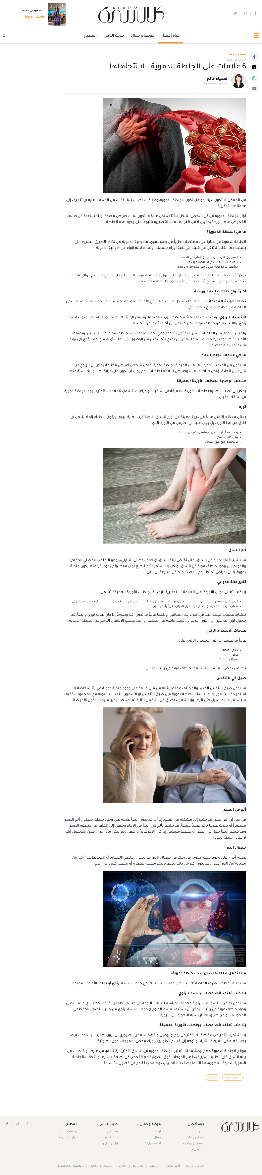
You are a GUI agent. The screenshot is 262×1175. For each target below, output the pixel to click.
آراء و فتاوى (110, 1143)
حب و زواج (197, 1149)
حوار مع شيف (68, 1137)
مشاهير (112, 1131)
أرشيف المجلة (34, 17)
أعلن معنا (173, 1166)
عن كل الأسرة (195, 1166)
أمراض (213, 1077)
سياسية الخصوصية (71, 1166)
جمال (157, 1137)
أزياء (158, 1131)
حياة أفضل (170, 36)
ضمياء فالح (217, 79)
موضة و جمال (142, 36)
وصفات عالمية (67, 1131)
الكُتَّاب (123, 1166)
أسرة (200, 1131)
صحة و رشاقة (237, 54)
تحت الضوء (110, 1137)
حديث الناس (114, 36)
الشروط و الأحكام (101, 1166)
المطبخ (90, 36)
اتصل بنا (138, 1166)
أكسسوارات (152, 1143)
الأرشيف (155, 1166)
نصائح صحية (233, 1077)
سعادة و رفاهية (193, 1143)
